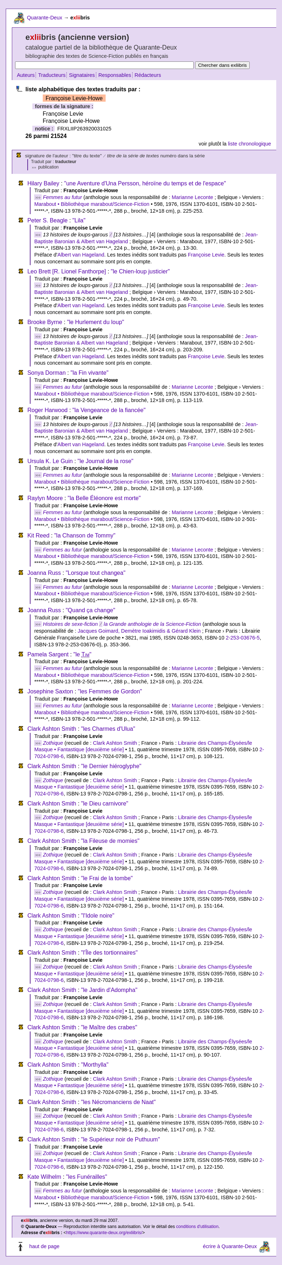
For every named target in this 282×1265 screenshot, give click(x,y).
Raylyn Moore (45, 498)
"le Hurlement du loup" (95, 322)
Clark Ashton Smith (51, 729)
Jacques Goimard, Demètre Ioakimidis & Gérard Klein (139, 631)
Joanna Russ (44, 573)
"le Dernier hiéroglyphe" (111, 766)
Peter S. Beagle (47, 220)
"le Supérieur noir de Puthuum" (120, 1139)
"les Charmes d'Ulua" (108, 729)
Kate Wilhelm (44, 1177)
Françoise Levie (206, 255)
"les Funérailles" (86, 1177)
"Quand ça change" (90, 610)
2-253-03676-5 (242, 638)
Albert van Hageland (80, 255)
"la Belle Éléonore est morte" (104, 498)
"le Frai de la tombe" (107, 878)
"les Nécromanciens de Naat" (118, 1102)
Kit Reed (38, 535)
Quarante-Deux (44, 17)
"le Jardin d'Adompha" (109, 990)
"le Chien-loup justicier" (140, 271)
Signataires (82, 75)
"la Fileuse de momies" (110, 841)
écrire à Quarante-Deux (230, 1246)
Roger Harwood (47, 410)
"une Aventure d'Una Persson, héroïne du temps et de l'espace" (145, 183)
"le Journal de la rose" (105, 461)
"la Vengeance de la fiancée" (109, 410)
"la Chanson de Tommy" (84, 535)
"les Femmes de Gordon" (110, 691)
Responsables (114, 75)
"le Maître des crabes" (109, 1027)
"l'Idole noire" (98, 916)
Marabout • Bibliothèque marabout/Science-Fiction (91, 204)
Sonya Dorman (46, 373)
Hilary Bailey (43, 183)
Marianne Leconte (192, 197)
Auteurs (26, 75)
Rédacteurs (148, 75)
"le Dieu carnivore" (104, 803)
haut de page (44, 1246)
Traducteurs (51, 75)
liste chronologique (249, 144)
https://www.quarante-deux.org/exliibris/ (104, 1232)
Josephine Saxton (50, 691)
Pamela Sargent (48, 654)
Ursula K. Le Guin (50, 461)
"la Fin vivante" (89, 373)
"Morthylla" (94, 1065)
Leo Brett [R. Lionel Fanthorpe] (66, 271)
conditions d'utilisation (197, 1226)
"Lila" (79, 220)
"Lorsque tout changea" (95, 573)
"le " (82, 654)
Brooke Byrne (44, 322)
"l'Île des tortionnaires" (109, 953)
